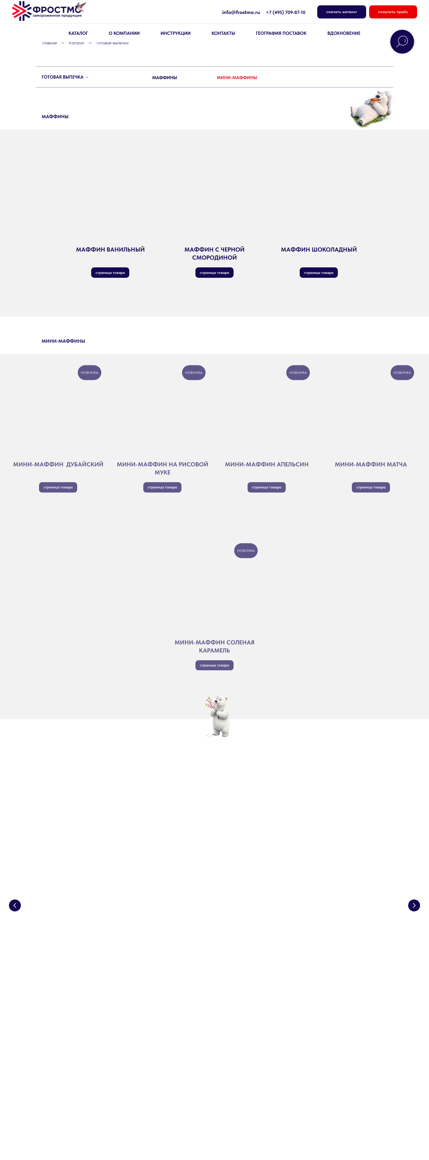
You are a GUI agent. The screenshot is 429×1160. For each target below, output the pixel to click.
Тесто (48, 1030)
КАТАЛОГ (78, 33)
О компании (143, 1009)
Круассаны (53, 1052)
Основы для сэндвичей (65, 1063)
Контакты (141, 1030)
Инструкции (176, 33)
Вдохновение (234, 1019)
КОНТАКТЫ (223, 33)
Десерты (51, 1019)
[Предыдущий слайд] (15, 875)
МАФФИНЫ (164, 77)
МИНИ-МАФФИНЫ (237, 77)
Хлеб (47, 1041)
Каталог (77, 43)
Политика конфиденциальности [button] (65, 1123)
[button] (393, 12)
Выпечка (51, 1009)
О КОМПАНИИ (124, 33)
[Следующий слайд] (414, 875)
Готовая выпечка (59, 1084)
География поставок (281, 33)
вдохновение (343, 33)
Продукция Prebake (62, 1074)
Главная (49, 43)
